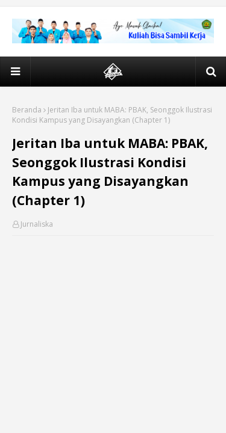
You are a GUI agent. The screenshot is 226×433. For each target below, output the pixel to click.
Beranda (27, 110)
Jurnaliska (36, 224)
